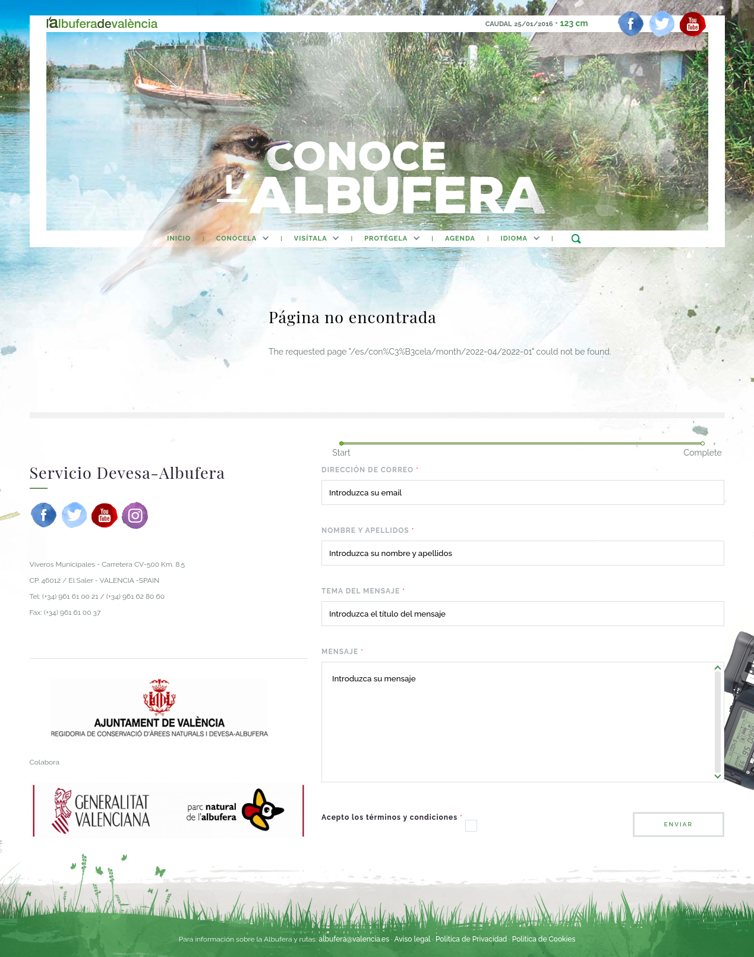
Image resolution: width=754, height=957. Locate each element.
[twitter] (662, 24)
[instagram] (135, 515)
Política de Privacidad (471, 939)
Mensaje (342, 652)
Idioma (514, 238)
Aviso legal (412, 939)
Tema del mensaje (363, 591)
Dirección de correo (370, 470)
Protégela (386, 238)
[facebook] (631, 24)
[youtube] (693, 24)
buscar (576, 238)
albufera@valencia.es (353, 939)
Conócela (236, 238)
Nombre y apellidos (367, 530)
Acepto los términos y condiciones (392, 817)
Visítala (310, 238)
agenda (460, 238)
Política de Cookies (543, 939)
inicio (179, 238)
